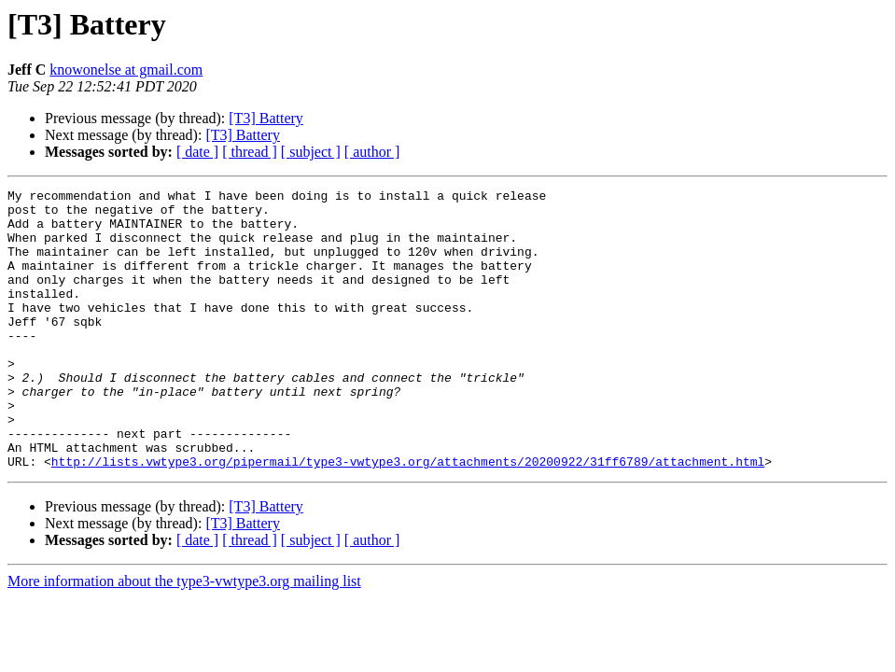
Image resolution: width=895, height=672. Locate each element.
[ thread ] (249, 152)
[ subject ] (311, 152)
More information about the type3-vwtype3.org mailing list (184, 637)
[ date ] (197, 152)
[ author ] (372, 152)
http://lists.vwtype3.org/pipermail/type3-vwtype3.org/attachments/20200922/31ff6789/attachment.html (407, 517)
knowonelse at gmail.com (126, 69)
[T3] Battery (266, 118)
